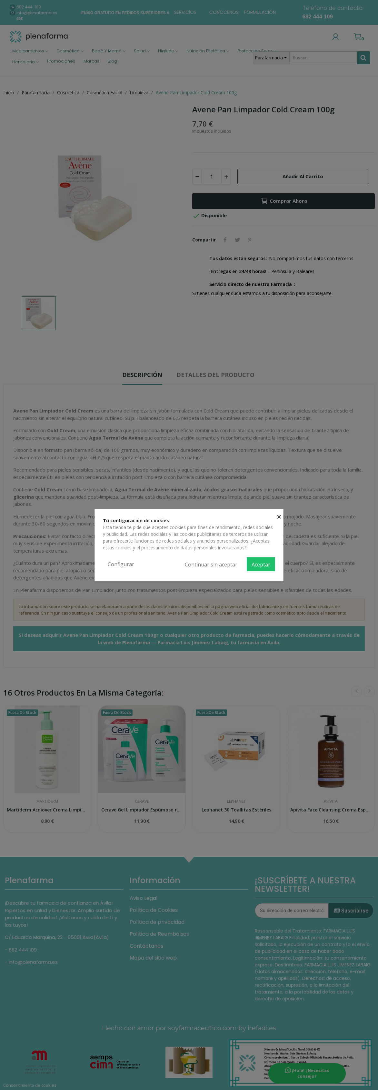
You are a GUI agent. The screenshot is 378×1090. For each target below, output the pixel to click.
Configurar (121, 563)
